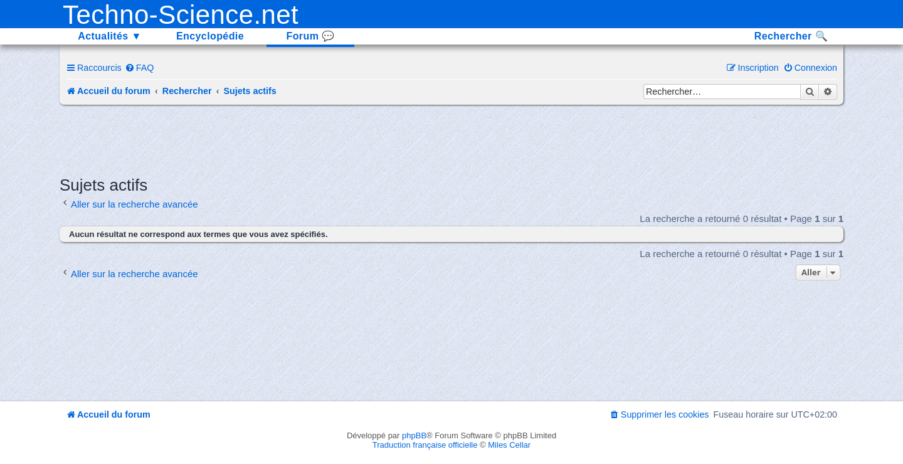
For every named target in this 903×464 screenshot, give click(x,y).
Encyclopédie (210, 36)
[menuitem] (139, 68)
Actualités (110, 36)
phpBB (414, 435)
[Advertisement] (451, 139)
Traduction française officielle (425, 445)
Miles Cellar (509, 445)
